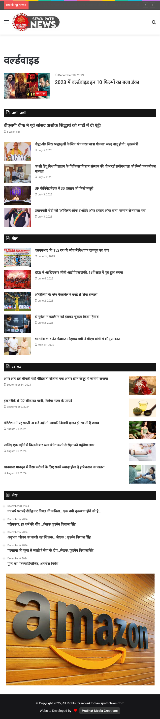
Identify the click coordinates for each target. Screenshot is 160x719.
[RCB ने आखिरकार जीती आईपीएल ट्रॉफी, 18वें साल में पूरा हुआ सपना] (17, 279)
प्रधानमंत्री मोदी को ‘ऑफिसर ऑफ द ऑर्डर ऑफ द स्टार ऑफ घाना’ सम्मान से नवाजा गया (90, 211)
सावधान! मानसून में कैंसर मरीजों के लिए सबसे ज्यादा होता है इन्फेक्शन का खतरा (54, 467)
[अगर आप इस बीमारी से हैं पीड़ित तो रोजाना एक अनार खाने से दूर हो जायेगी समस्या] (142, 385)
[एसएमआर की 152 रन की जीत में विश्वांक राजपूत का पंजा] (17, 257)
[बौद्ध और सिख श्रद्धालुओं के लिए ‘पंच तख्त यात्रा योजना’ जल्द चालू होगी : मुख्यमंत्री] (17, 151)
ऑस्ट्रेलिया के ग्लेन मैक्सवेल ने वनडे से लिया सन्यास (66, 295)
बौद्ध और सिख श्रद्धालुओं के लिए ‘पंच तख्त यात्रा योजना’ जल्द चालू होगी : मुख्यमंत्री (82, 5)
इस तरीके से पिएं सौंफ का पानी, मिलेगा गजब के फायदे (38, 401)
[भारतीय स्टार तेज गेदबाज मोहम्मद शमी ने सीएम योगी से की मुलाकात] (17, 346)
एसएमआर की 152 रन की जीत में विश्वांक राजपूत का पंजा (72, 250)
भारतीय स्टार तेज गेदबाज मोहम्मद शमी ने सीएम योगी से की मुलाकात (77, 339)
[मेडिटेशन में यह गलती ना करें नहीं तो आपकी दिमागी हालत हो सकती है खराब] (142, 430)
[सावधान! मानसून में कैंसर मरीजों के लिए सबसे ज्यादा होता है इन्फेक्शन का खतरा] (142, 474)
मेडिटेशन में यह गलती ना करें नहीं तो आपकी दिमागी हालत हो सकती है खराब (51, 423)
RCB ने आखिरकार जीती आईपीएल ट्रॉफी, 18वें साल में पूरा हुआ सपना (79, 272)
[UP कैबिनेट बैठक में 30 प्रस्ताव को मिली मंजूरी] (17, 195)
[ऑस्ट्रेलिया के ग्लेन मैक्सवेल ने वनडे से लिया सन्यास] (17, 301)
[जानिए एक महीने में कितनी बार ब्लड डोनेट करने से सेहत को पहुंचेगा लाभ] (142, 452)
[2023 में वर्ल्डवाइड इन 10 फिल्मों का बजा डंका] (27, 86)
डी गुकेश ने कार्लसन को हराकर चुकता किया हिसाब (66, 317)
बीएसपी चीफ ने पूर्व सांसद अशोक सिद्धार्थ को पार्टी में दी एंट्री (52, 125)
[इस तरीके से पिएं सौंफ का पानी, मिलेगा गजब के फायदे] (142, 408)
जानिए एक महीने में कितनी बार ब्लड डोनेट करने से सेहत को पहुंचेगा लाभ (49, 445)
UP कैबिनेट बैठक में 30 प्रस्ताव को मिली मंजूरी (64, 188)
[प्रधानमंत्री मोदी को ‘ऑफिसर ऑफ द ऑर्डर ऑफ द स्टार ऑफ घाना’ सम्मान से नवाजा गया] (17, 217)
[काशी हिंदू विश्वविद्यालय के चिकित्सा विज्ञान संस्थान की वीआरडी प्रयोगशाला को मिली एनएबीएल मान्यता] (17, 173)
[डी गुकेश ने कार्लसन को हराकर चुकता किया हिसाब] (17, 324)
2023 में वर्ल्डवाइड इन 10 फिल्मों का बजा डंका (97, 82)
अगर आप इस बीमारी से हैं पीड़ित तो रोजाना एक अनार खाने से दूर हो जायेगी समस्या (56, 379)
